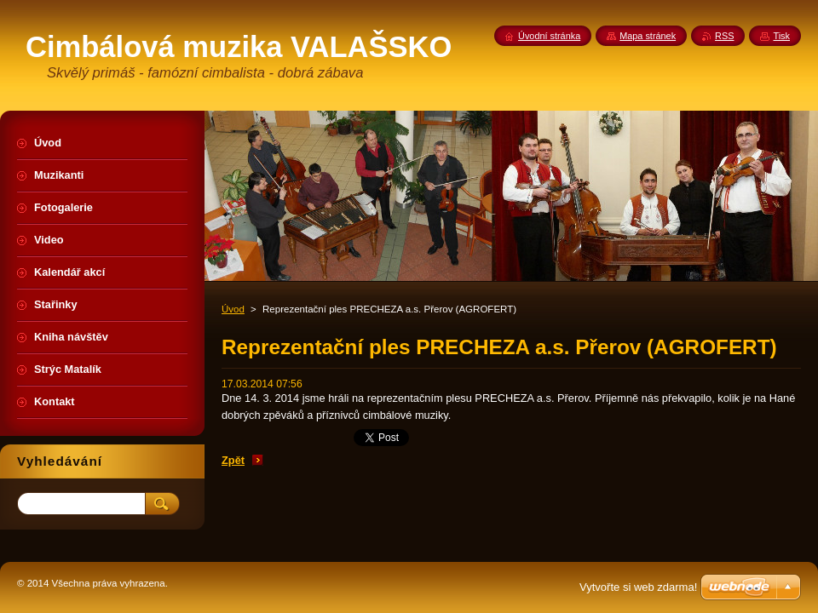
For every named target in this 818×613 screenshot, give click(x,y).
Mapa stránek (647, 36)
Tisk (781, 36)
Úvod (233, 309)
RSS (724, 36)
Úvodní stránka (549, 36)
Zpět (233, 460)
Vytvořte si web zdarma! (638, 587)
